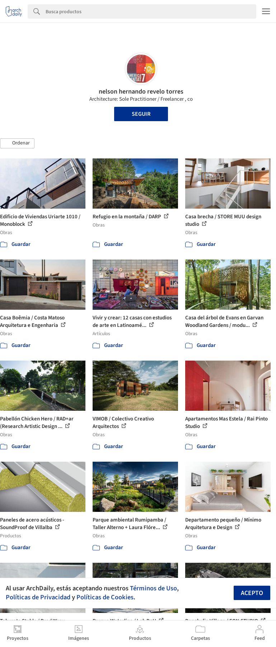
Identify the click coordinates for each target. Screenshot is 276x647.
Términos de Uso (153, 588)
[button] (17, 143)
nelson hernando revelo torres (141, 91)
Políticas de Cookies (105, 597)
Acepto (252, 593)
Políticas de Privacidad (38, 597)
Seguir (141, 114)
